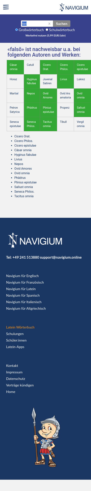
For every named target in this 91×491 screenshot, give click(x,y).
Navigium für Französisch (25, 282)
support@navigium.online (61, 257)
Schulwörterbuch (62, 29)
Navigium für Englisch (22, 276)
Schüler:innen (16, 340)
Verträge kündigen (20, 385)
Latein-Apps (15, 347)
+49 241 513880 (25, 257)
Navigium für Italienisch (23, 302)
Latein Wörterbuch (20, 327)
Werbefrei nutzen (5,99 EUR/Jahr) (45, 35)
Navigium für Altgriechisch (26, 308)
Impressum (14, 372)
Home (10, 391)
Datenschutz (15, 378)
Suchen (61, 23)
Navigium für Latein (21, 289)
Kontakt (12, 365)
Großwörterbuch (31, 29)
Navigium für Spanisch (23, 295)
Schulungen (15, 334)
